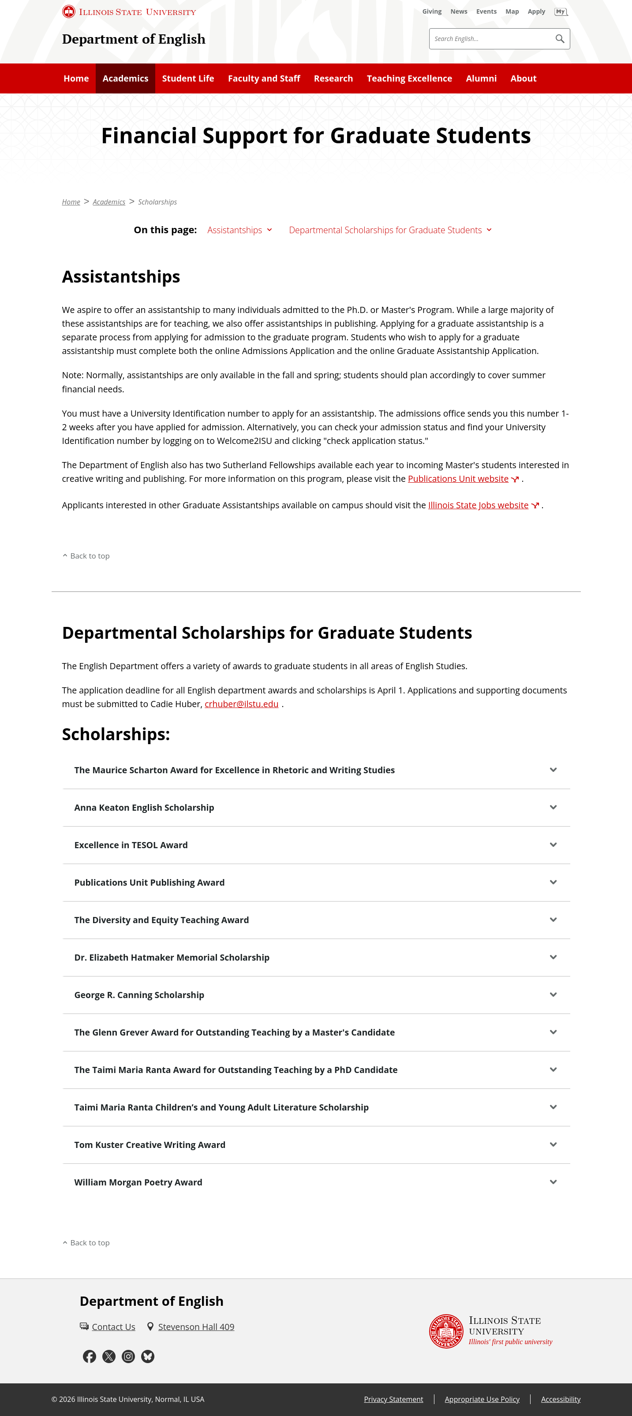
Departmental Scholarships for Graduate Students (385, 230)
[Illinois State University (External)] (129, 11)
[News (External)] (459, 11)
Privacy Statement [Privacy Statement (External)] (393, 1399)
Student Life (188, 78)
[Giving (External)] (432, 11)
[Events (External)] (486, 11)
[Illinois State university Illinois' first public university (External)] (491, 1331)
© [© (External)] (54, 1399)
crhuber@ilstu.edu (241, 704)
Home (76, 78)
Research (333, 78)
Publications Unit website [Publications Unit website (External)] (458, 478)
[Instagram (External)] (128, 1357)
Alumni (481, 78)
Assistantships (235, 230)
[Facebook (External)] (89, 1357)
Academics (126, 78)
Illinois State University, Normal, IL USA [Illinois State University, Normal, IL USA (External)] (141, 1399)
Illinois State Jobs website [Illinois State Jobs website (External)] (478, 505)
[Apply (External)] (536, 11)
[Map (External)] (512, 11)
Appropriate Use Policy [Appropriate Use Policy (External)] (482, 1399)
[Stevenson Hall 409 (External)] (190, 1327)
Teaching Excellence (409, 78)
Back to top (89, 556)
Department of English (134, 39)
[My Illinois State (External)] (561, 11)
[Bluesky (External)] (147, 1357)
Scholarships (157, 202)
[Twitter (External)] (109, 1357)
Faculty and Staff (264, 78)
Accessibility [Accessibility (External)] (560, 1399)
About (524, 78)
